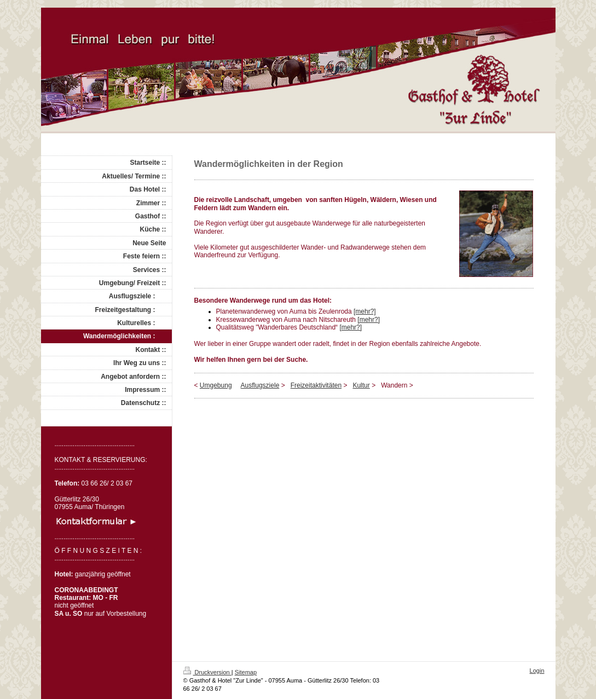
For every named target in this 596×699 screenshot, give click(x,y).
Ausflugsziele (260, 385)
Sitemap (246, 672)
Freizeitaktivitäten (316, 385)
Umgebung (216, 385)
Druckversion (207, 672)
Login (537, 670)
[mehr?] (365, 311)
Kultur (360, 385)
